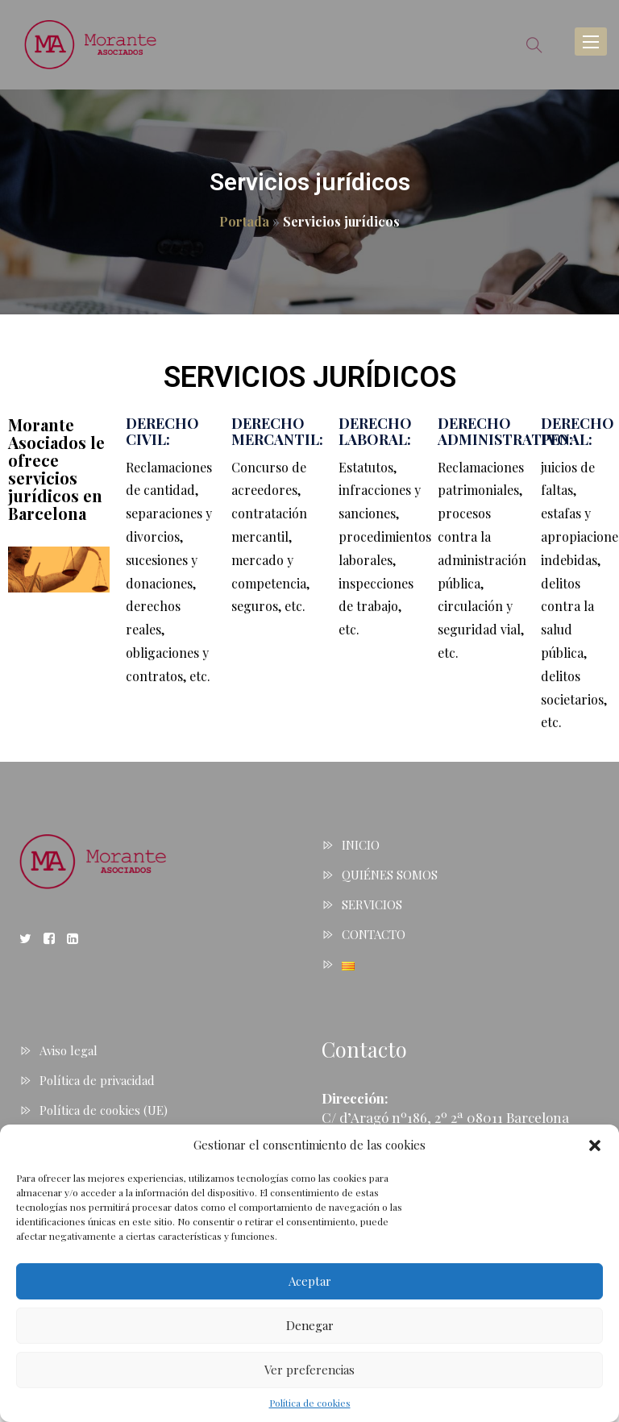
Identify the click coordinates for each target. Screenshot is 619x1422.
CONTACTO (373, 934)
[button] (595, 1145)
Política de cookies (310, 1402)
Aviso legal (68, 1050)
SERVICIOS (372, 904)
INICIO (361, 845)
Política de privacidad (97, 1080)
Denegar (310, 1325)
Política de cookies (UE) (103, 1110)
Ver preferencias (309, 1370)
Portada (244, 221)
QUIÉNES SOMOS (390, 875)
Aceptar (310, 1281)
